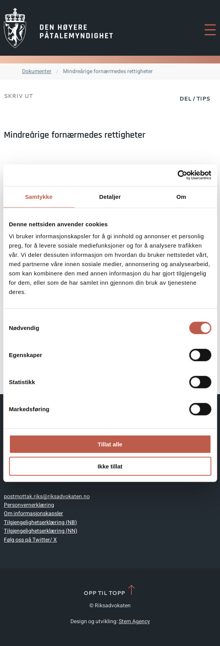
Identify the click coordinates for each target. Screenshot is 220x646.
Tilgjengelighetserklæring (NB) (40, 522)
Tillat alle (110, 444)
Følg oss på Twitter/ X (30, 540)
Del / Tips (194, 99)
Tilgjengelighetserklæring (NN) (40, 531)
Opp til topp (110, 590)
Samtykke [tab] (39, 196)
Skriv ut (18, 96)
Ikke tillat (109, 466)
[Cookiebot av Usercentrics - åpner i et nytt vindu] (177, 175)
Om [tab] (181, 196)
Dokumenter (36, 71)
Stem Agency (134, 621)
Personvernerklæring (29, 505)
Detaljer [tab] (110, 196)
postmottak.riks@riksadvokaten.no (47, 496)
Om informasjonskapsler (33, 513)
